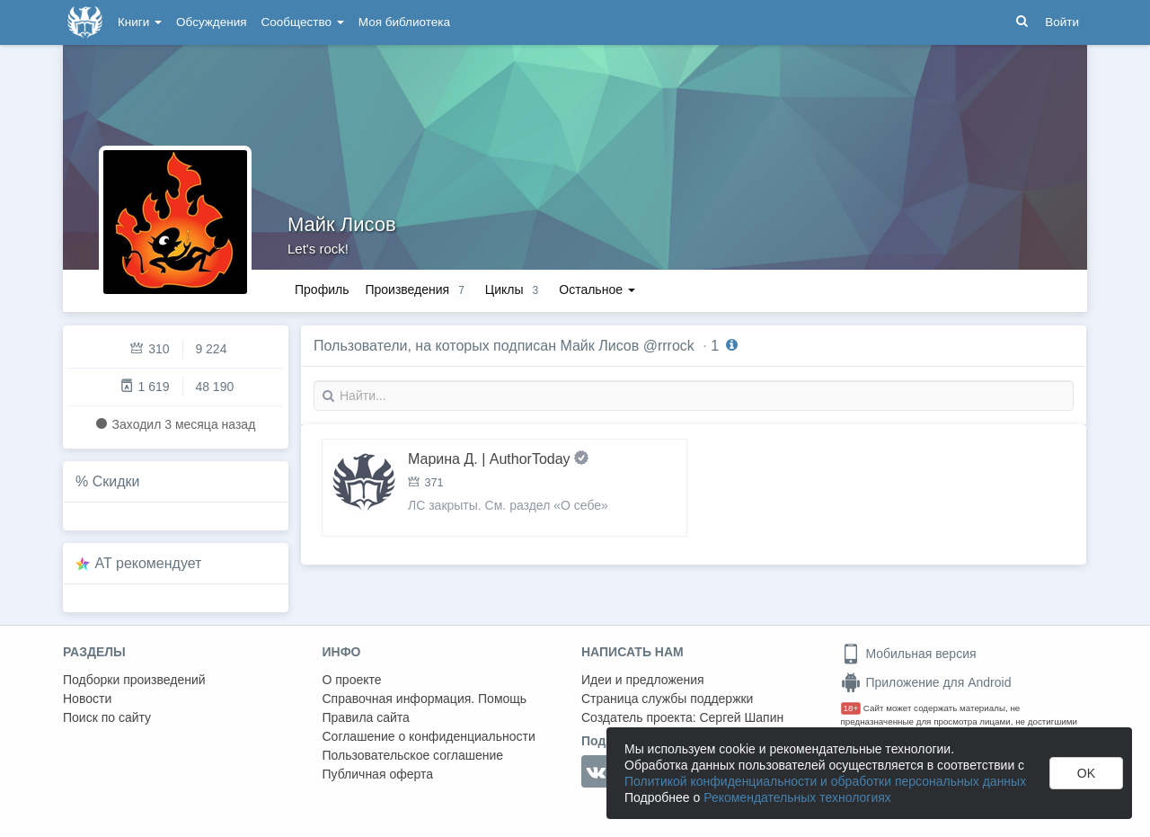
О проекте (352, 679)
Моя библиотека (404, 22)
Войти (1062, 22)
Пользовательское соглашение (413, 755)
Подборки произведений (134, 679)
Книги (140, 22)
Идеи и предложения (642, 679)
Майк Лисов (342, 224)
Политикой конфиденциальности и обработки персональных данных (825, 781)
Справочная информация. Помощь (425, 698)
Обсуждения (211, 22)
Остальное (597, 289)
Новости (87, 698)
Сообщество (302, 22)
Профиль (322, 289)
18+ (851, 708)
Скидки (116, 481)
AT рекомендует (148, 563)
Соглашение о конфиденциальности (429, 736)
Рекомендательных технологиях (797, 797)
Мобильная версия (909, 653)
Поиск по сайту (107, 717)
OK (1086, 773)
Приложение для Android (926, 682)
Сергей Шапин (741, 717)
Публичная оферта (378, 774)
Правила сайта (366, 717)
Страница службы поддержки (667, 698)
